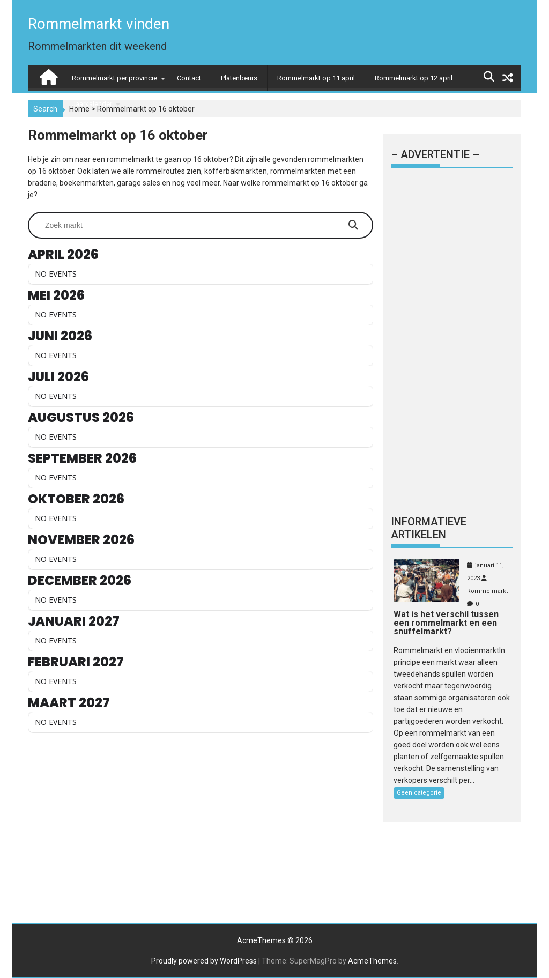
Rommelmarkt (487, 591)
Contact (189, 78)
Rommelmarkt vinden (98, 24)
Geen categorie (419, 792)
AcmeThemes (372, 961)
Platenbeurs (239, 78)
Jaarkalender (92, 104)
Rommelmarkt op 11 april (316, 78)
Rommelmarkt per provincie (114, 78)
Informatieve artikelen (428, 528)
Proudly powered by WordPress (204, 961)
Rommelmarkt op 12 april (413, 78)
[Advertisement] (200, 825)
